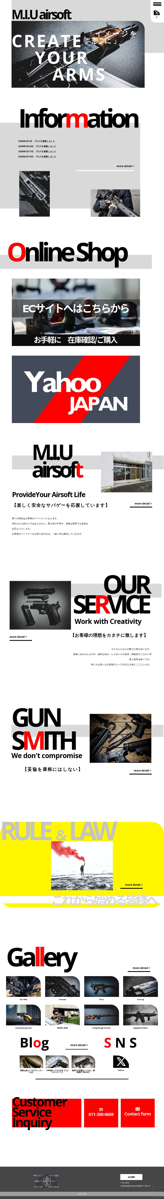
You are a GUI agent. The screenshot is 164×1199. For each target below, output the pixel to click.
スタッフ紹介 (53, 1175)
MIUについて (38, 1175)
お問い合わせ (53, 1187)
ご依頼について (39, 1181)
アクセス (51, 1181)
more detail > (125, 166)
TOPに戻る (82, 1194)
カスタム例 (37, 1187)
